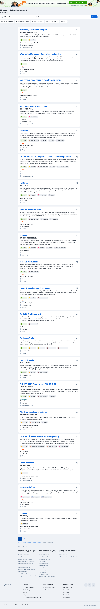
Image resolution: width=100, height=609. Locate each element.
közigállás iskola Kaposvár (24, 557)
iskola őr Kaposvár (22, 571)
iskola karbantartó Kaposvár (25, 559)
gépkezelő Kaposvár (44, 570)
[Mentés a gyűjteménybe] (77, 30)
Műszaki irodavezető (29, 262)
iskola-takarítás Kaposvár (24, 573)
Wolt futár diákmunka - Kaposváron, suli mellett (40, 54)
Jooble (94, 605)
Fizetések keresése (68, 590)
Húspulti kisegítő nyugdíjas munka (35, 288)
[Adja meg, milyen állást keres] (17, 17)
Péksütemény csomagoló (31, 209)
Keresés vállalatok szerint (70, 595)
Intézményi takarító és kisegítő (33, 29)
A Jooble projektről (28, 587)
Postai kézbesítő (27, 463)
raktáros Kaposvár (43, 565)
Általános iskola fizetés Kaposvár (47, 576)
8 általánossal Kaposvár (24, 554)
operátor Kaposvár (43, 563)
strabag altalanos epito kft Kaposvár (27, 576)
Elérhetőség (26, 590)
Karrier (25, 592)
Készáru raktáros (27, 487)
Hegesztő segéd (27, 360)
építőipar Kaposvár (43, 574)
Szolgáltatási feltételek (10, 605)
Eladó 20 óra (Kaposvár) (30, 314)
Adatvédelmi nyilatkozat (25, 605)
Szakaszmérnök (27, 338)
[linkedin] (93, 585)
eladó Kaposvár (42, 572)
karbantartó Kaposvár (44, 567)
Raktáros (24, 130)
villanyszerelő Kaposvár (44, 559)
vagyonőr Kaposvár (43, 557)
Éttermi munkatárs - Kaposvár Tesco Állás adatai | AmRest (45, 157)
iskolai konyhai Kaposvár (24, 567)
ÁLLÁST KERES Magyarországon (32, 597)
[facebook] (86, 585)
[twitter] (89, 585)
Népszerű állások (63, 554)
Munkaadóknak (47, 590)
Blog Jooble (66, 592)
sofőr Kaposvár (42, 561)
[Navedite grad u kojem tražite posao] (52, 17)
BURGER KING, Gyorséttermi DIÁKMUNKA (38, 384)
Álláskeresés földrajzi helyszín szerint (68, 557)
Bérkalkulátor (66, 597)
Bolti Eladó (24, 235)
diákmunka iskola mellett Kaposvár (26, 569)
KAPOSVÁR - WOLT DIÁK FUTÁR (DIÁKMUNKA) (40, 80)
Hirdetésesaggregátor (49, 587)
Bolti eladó (24, 513)
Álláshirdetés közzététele (78, 3)
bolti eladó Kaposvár (44, 554)
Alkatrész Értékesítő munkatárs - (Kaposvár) (39, 436)
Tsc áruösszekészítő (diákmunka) (34, 106)
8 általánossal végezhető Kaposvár (26, 561)
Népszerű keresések (24, 547)
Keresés (94, 17)
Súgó (24, 595)
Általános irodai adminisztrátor (33, 412)
